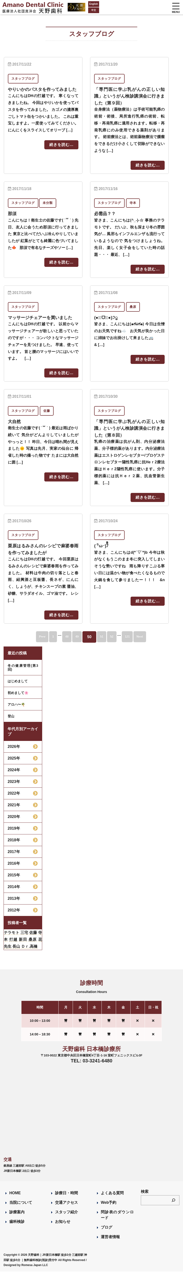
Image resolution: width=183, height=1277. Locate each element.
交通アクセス (66, 1208)
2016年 (14, 869)
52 (118, 642)
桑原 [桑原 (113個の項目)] (33, 945)
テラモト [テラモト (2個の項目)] (11, 938)
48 (60, 642)
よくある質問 (112, 1198)
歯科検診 (17, 1227)
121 (138, 642)
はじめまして (18, 686)
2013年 (14, 904)
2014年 (14, 892)
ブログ (106, 1233)
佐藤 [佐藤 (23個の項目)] (33, 938)
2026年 (14, 752)
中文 (80, 10)
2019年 (14, 834)
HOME (15, 1198)
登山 (11, 722)
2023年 (14, 787)
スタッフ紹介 (66, 1217)
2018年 (14, 845)
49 (74, 642)
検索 (144, 1197)
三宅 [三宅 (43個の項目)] (24, 938)
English (80, 4)
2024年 (14, 775)
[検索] (173, 1206)
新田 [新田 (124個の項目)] (23, 945)
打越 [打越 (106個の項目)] (13, 945)
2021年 (14, 810)
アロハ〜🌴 (16, 710)
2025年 (14, 764)
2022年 (14, 799)
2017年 (14, 857)
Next (155, 642)
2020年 (14, 822)
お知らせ (62, 1227)
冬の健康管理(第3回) (23, 673)
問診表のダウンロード (117, 1220)
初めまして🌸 (18, 698)
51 (103, 642)
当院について (20, 1208)
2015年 (14, 881)
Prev (26, 642)
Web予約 (108, 1208)
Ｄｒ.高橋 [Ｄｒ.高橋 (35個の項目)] (29, 952)
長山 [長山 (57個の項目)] (16, 952)
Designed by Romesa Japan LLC (26, 1270)
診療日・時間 (66, 1198)
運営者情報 (110, 1242)
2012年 (14, 916)
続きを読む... (61, 151)
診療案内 (17, 1217)
